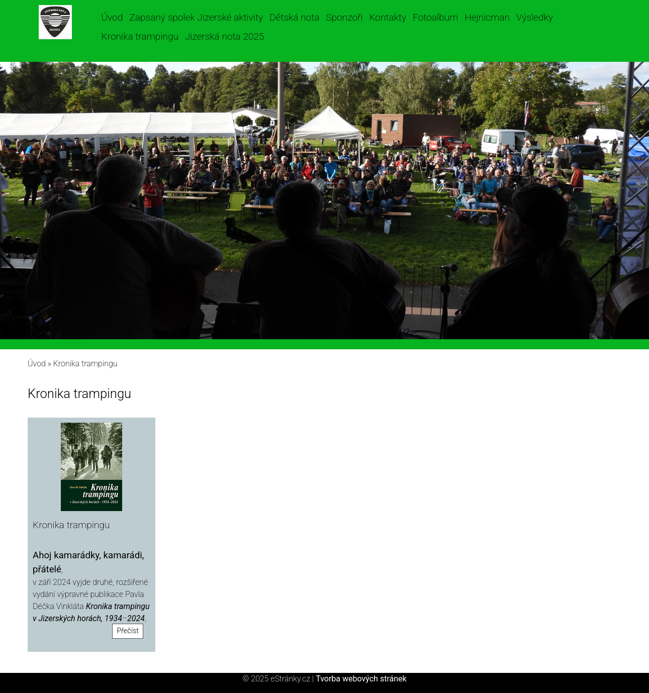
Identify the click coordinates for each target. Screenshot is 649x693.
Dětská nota (294, 17)
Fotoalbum (435, 17)
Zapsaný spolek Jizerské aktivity (196, 17)
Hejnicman (487, 17)
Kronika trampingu (140, 36)
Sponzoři (344, 17)
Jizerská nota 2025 (224, 36)
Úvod (112, 17)
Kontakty (387, 17)
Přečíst (128, 631)
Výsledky (534, 17)
